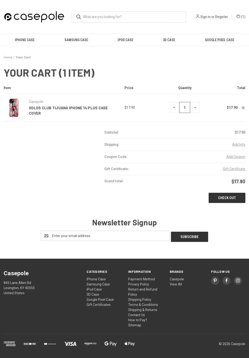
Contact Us (136, 314)
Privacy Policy (138, 283)
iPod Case (125, 40)
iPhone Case (25, 40)
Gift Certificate (234, 169)
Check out (227, 198)
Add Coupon (235, 157)
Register (221, 17)
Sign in (205, 17)
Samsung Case (76, 40)
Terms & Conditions (143, 304)
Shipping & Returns (142, 309)
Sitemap (134, 324)
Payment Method (141, 278)
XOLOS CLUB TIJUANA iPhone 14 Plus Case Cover (68, 111)
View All (176, 283)
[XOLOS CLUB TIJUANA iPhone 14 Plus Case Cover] (184, 107)
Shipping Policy (139, 299)
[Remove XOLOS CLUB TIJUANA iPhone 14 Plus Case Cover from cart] (243, 108)
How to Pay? (137, 319)
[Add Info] (238, 144)
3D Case (169, 40)
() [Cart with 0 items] (240, 16)
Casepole (177, 278)
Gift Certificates (99, 304)
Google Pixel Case (100, 299)
